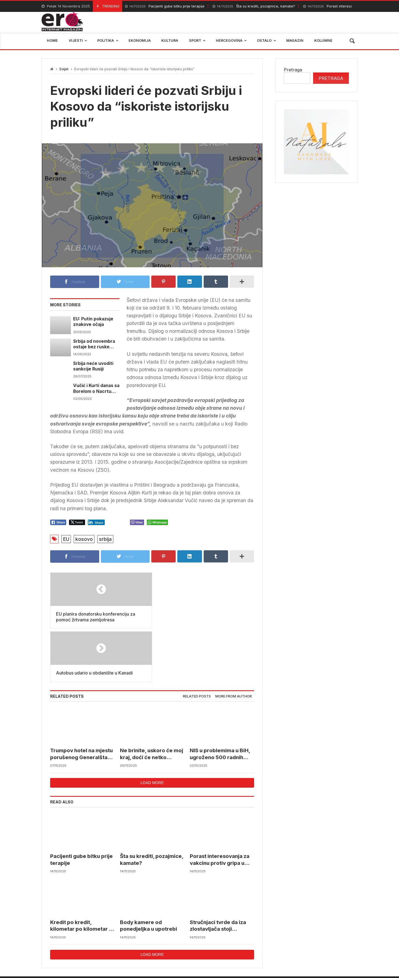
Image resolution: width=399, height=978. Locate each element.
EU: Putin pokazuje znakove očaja (93, 321)
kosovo (84, 539)
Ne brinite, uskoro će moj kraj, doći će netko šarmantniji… (151, 701)
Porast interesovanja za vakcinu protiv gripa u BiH (219, 806)
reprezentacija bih (227, 940)
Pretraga (293, 69)
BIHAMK (265, 940)
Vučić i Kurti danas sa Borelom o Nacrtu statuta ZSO (96, 388)
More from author (233, 643)
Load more (152, 729)
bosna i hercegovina (332, 940)
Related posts (197, 643)
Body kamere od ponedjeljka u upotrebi (148, 872)
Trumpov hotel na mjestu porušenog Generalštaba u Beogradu (82, 701)
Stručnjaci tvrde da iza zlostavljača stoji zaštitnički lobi (218, 873)
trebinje (293, 940)
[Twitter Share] (77, 522)
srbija (105, 539)
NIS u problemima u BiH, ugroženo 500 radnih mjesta (220, 701)
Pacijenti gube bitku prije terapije (164, 6)
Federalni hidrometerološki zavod (162, 940)
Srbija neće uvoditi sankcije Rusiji (93, 366)
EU (66, 539)
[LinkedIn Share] (96, 522)
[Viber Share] (137, 522)
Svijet (63, 69)
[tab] (197, 643)
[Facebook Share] (58, 522)
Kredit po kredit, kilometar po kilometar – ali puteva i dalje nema (80, 873)
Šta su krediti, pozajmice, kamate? (254, 6)
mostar (109, 940)
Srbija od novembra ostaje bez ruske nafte (94, 344)
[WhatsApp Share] (157, 522)
